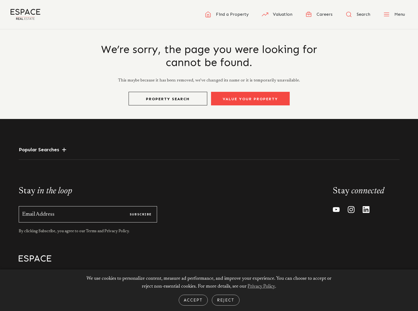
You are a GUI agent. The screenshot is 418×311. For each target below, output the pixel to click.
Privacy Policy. (117, 237)
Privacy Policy (261, 286)
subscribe (141, 220)
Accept (193, 300)
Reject (225, 300)
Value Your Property (250, 104)
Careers (319, 14)
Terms (91, 237)
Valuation (277, 14)
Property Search (168, 104)
